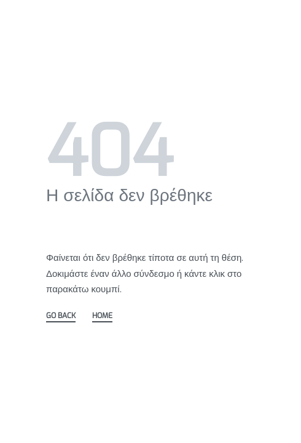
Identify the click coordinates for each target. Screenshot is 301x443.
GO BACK (61, 316)
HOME (102, 316)
